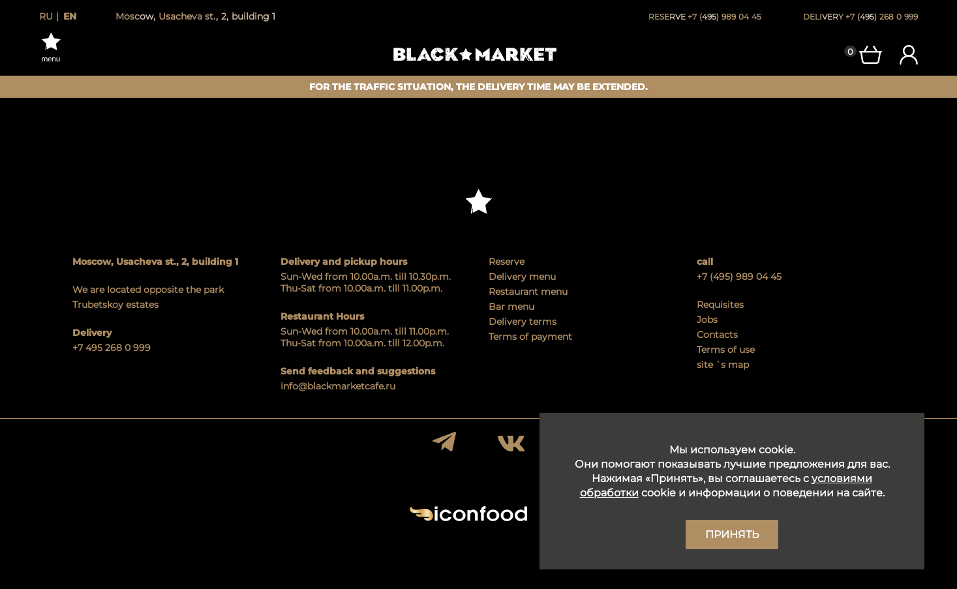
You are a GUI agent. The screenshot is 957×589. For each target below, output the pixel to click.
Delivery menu (522, 276)
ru (46, 16)
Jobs (707, 319)
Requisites (720, 304)
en (69, 16)
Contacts (717, 334)
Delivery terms (522, 321)
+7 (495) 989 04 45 (739, 276)
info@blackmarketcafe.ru (338, 386)
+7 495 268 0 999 (111, 348)
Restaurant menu (528, 291)
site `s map (723, 364)
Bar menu (511, 306)
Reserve (506, 261)
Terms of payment (530, 336)
